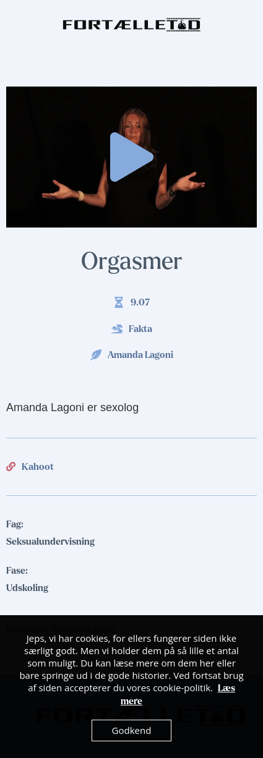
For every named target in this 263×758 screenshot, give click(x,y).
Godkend (132, 730)
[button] (132, 157)
